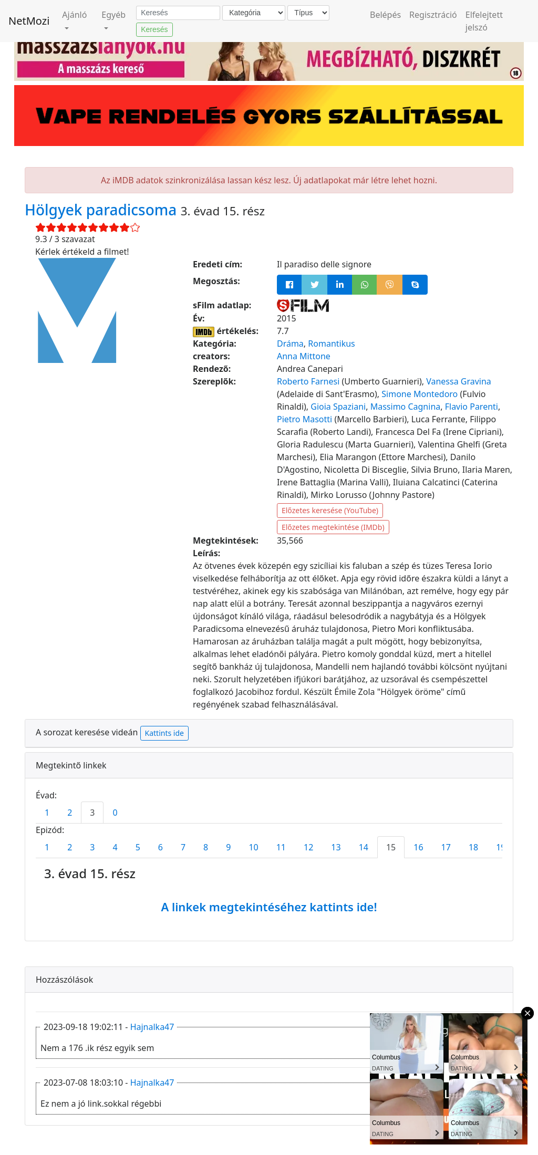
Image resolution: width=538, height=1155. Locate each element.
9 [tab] (228, 847)
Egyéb (113, 14)
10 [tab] (253, 847)
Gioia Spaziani (338, 406)
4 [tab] (114, 847)
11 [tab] (281, 847)
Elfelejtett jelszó (484, 21)
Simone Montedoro (419, 394)
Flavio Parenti (471, 406)
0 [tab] (114, 812)
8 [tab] (205, 847)
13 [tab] (335, 847)
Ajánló (74, 14)
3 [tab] (92, 812)
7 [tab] (183, 847)
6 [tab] (160, 847)
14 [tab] (363, 847)
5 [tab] (138, 847)
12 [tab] (308, 847)
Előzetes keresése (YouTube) (330, 510)
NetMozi (28, 21)
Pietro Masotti (304, 419)
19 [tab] (500, 847)
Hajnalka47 (152, 1027)
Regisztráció (433, 14)
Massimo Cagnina (405, 406)
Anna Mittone (303, 356)
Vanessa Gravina (458, 381)
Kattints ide (164, 733)
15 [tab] (391, 847)
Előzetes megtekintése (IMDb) (333, 527)
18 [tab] (473, 847)
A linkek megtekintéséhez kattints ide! (269, 906)
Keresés (154, 29)
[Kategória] (253, 12)
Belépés (385, 14)
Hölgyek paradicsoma (103, 210)
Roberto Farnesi (308, 381)
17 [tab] (446, 847)
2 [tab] (69, 812)
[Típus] (308, 12)
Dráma (290, 343)
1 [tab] (47, 812)
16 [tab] (418, 847)
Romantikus (331, 343)
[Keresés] (178, 13)
